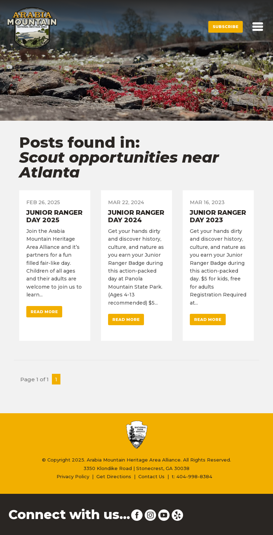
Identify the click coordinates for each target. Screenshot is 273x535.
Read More (44, 311)
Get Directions (113, 476)
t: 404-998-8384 (192, 476)
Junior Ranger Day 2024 (136, 216)
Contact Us (151, 476)
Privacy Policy (73, 476)
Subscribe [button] (226, 26)
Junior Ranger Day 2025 (54, 216)
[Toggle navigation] (258, 27)
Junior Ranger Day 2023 (218, 216)
